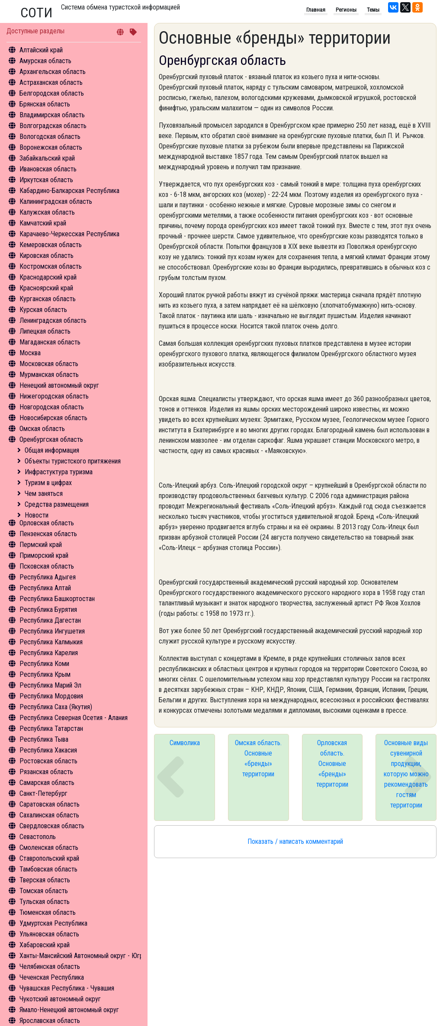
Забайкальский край (47, 158)
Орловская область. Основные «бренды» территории (332, 763)
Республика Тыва (43, 739)
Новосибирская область (53, 418)
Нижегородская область (54, 396)
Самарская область (46, 782)
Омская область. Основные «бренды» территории (258, 758)
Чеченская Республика (51, 977)
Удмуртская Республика (53, 923)
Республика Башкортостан (57, 599)
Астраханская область (51, 82)
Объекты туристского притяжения (73, 461)
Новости (36, 515)
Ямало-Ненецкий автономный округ (69, 1010)
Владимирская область (52, 115)
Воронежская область (50, 147)
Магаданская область (49, 342)
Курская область (43, 310)
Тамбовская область (48, 869)
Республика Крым (45, 674)
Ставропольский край (49, 858)
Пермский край (40, 544)
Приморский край (43, 555)
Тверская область (44, 880)
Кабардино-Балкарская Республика (69, 191)
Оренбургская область (51, 439)
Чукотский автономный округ (60, 999)
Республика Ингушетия (52, 631)
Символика (185, 743)
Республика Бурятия (48, 609)
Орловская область (46, 523)
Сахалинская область (49, 815)
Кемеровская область (50, 245)
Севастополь (37, 837)
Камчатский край (42, 223)
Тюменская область (47, 912)
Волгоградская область (53, 126)
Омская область (42, 429)
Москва (30, 353)
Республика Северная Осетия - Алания (73, 718)
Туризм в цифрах (48, 483)
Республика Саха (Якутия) (55, 707)
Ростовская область (48, 761)
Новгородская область (51, 407)
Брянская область (44, 104)
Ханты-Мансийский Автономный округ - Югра (82, 956)
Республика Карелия (48, 653)
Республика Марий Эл (50, 685)
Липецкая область (45, 331)
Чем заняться (44, 493)
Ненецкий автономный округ (59, 385)
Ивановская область (48, 169)
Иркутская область (46, 180)
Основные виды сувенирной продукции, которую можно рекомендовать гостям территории (406, 774)
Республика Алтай (45, 588)
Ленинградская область (53, 320)
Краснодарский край (48, 277)
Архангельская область (52, 72)
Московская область (48, 364)
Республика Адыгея (47, 577)
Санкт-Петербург (43, 793)
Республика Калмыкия (51, 642)
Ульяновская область (49, 934)
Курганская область (47, 299)
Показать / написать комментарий (295, 841)
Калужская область (47, 212)
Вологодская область (49, 136)
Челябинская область (49, 966)
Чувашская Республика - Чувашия (66, 988)
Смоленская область (48, 847)
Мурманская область (49, 374)
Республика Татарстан (51, 728)
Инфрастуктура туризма (59, 472)
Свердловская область (51, 826)
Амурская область (45, 61)
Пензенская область (48, 534)
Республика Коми (44, 663)
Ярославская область (49, 1020)
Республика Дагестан (50, 620)
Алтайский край (41, 50)
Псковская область (46, 566)
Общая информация (52, 450)
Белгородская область (51, 93)
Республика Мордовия (51, 696)
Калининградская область (55, 201)
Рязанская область (46, 772)
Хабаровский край (44, 945)
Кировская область (46, 255)
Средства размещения (57, 504)
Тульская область (44, 901)
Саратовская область (49, 804)
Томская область (43, 891)
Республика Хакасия (48, 750)
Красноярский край (46, 288)
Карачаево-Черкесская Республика (69, 234)
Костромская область (50, 266)
